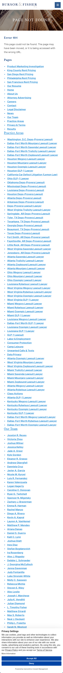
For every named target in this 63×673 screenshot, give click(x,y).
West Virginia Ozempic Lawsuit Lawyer (29, 295)
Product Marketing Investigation (25, 66)
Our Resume (14, 86)
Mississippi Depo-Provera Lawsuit (26, 186)
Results (11, 129)
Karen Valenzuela (17, 482)
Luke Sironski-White (18, 576)
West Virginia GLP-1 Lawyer (23, 299)
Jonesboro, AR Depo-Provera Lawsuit (28, 252)
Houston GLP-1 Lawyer (20, 170)
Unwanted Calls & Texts (20, 350)
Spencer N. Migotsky (19, 498)
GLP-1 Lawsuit (15, 335)
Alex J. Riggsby (15, 556)
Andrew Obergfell (17, 462)
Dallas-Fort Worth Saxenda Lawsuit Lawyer (31, 147)
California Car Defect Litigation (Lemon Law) (32, 174)
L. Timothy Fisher (17, 607)
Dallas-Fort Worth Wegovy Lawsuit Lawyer (31, 417)
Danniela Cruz (15, 466)
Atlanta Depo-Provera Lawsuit (24, 198)
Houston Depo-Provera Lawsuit (25, 194)
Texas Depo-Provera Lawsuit (23, 233)
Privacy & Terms (16, 125)
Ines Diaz (12, 544)
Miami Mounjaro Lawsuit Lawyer (25, 378)
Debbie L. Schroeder (18, 560)
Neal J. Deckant (16, 619)
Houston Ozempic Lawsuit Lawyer (26, 166)
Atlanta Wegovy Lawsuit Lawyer (25, 385)
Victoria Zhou (15, 439)
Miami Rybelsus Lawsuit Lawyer (25, 307)
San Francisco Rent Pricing (22, 82)
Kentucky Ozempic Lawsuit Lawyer (27, 409)
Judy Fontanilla (15, 572)
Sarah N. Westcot (17, 627)
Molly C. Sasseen (17, 580)
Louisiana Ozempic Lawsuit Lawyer (27, 327)
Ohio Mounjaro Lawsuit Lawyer (24, 276)
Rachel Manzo (15, 509)
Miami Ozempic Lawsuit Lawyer (25, 311)
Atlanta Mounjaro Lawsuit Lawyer (26, 268)
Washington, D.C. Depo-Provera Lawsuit (30, 139)
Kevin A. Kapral (15, 517)
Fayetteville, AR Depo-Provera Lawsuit (29, 241)
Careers (11, 101)
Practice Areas (15, 121)
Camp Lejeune (15, 346)
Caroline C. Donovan (18, 490)
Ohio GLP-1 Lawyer (18, 178)
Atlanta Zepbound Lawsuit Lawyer (26, 264)
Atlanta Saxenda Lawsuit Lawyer (25, 256)
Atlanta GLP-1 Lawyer (19, 397)
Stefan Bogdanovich (18, 548)
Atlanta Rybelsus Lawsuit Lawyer (26, 389)
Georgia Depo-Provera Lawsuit (24, 225)
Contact (11, 105)
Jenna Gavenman (17, 568)
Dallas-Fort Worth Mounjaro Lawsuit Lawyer (32, 143)
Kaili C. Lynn (14, 537)
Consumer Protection (19, 342)
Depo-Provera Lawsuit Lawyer (24, 206)
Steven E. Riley (15, 587)
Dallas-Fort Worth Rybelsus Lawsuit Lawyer (32, 421)
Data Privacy (14, 354)
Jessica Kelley (15, 447)
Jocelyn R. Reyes (17, 435)
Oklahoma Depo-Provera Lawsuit (26, 182)
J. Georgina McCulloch (20, 564)
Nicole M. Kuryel (16, 474)
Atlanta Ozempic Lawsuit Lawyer (25, 358)
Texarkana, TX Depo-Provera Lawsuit (28, 221)
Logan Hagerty (15, 486)
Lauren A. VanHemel (18, 521)
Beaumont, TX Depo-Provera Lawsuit (28, 229)
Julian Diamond (16, 603)
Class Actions (15, 393)
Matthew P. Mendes (18, 525)
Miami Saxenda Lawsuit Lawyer (25, 374)
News (10, 113)
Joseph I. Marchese (18, 595)
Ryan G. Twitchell (17, 494)
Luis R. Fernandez (17, 478)
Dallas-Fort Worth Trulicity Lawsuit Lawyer (31, 151)
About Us (12, 93)
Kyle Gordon (14, 454)
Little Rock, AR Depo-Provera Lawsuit (28, 245)
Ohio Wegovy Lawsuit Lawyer (24, 272)
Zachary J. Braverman (19, 501)
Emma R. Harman (16, 505)
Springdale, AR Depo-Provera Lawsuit (28, 213)
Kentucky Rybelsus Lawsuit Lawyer (27, 405)
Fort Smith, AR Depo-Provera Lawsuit (28, 237)
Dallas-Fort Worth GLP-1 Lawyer (25, 323)
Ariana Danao (14, 529)
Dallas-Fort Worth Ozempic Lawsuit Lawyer (31, 425)
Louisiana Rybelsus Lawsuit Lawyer (27, 284)
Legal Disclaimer (16, 109)
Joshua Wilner (15, 443)
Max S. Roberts (15, 615)
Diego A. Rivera (16, 513)
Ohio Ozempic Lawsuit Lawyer (24, 280)
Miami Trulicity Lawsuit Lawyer (24, 370)
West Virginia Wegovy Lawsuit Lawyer (28, 288)
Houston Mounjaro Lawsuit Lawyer (26, 163)
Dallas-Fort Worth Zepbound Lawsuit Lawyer (32, 155)
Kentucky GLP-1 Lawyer (20, 413)
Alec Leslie (13, 591)
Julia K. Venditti (16, 599)
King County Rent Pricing (21, 70)
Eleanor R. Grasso (17, 458)
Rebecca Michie (16, 584)
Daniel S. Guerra (16, 533)
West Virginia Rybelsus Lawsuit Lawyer (29, 292)
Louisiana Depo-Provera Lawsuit (25, 190)
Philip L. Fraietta (16, 623)
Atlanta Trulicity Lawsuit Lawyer (25, 260)
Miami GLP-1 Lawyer (18, 315)
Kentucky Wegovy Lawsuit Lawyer (26, 401)
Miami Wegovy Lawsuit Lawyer (24, 303)
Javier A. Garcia (16, 470)
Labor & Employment (19, 338)
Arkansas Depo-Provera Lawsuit (25, 202)
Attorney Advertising (19, 97)
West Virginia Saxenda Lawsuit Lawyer (29, 249)
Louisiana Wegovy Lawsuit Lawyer (26, 319)
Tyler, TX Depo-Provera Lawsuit (25, 217)
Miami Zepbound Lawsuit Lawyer (25, 381)
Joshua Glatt (14, 541)
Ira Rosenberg (15, 552)
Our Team (12, 117)
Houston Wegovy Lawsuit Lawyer (26, 159)
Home (10, 90)
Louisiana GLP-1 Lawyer (20, 331)
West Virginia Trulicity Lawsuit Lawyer (29, 209)
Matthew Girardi (16, 611)
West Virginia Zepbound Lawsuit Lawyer (30, 366)
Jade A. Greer (15, 451)
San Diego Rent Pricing (20, 74)
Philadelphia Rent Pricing (21, 78)
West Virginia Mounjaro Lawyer (25, 362)
